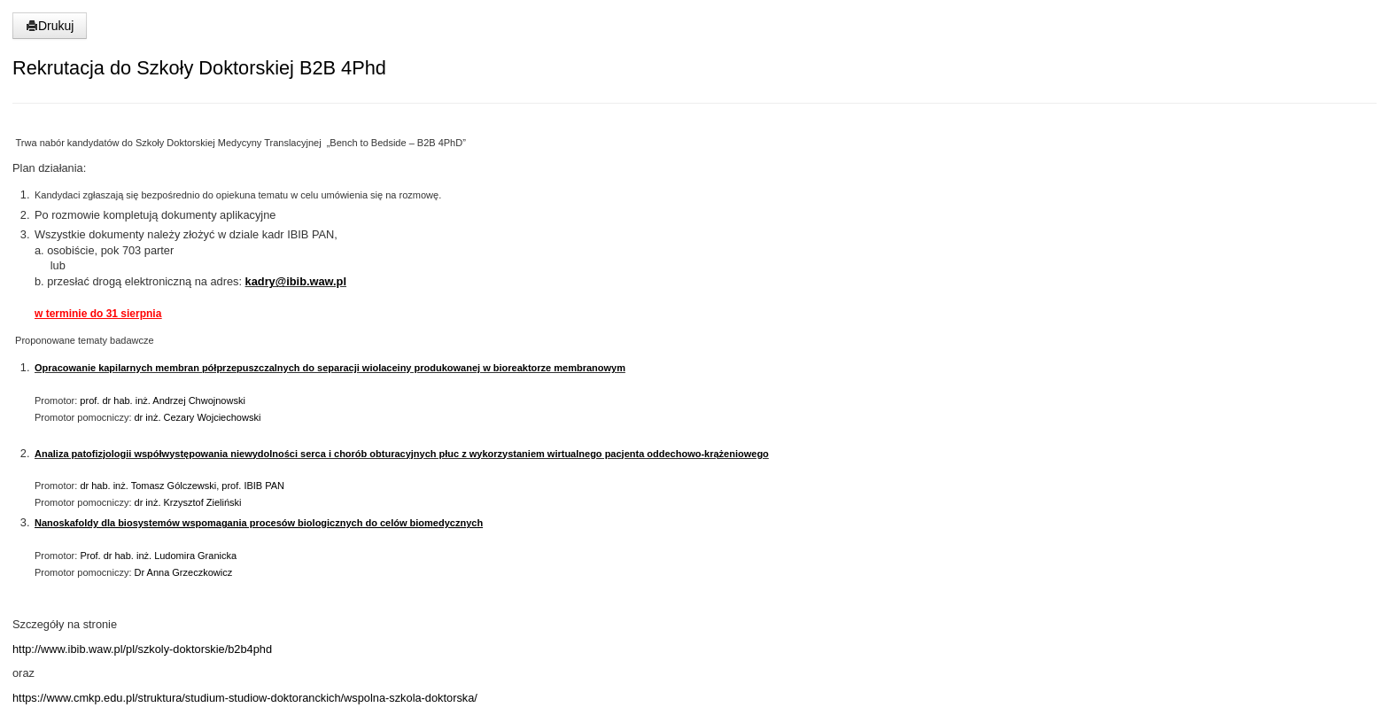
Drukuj (50, 26)
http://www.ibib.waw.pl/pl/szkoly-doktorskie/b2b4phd (142, 649)
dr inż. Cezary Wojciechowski (198, 417)
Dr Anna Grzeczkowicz (184, 572)
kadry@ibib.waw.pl (295, 281)
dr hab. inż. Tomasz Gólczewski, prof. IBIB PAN (182, 485)
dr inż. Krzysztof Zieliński (186, 502)
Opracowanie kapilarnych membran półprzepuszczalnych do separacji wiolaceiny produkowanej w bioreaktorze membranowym (330, 367)
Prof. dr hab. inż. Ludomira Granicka (158, 555)
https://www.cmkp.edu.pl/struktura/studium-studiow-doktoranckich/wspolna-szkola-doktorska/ (244, 697)
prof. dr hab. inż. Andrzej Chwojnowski (162, 400)
